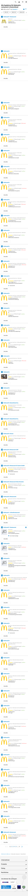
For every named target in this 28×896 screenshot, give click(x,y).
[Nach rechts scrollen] (25, 12)
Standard (15, 9)
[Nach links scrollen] (2, 12)
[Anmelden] (19, 2)
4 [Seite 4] (14, 846)
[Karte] (23, 9)
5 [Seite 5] (16, 846)
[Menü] (26, 2)
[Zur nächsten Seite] (22, 846)
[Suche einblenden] (15, 2)
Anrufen (6, 27)
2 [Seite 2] (11, 846)
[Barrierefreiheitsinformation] (22, 2)
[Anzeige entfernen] (27, 890)
